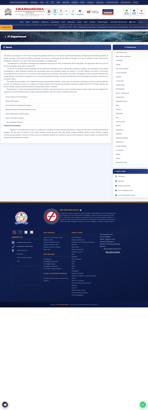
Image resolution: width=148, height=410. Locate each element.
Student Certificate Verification (18, 2)
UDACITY (74, 288)
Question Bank (120, 85)
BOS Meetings (120, 89)
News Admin (75, 247)
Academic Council (77, 252)
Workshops (119, 113)
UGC (73, 268)
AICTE (73, 261)
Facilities (92, 22)
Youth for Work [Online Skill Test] (81, 283)
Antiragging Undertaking (51, 266)
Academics (35, 22)
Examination (100, 2)
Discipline (74, 256)
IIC (47, 2)
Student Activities (121, 146)
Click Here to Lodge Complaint (52, 268)
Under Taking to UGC (107, 239)
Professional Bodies (122, 138)
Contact (135, 2)
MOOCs (118, 125)
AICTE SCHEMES (105, 237)
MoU (117, 105)
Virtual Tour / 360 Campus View (53, 237)
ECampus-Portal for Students (52, 247)
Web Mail (74, 244)
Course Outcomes (121, 72)
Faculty (118, 64)
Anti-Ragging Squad (49, 264)
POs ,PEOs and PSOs (122, 68)
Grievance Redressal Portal (51, 242)
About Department (121, 52)
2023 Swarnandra (62, 304)
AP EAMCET (75, 271)
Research (119, 134)
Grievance (90, 2)
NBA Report (34, 2)
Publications (120, 130)
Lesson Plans (120, 81)
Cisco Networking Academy (80, 292)
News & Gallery (126, 13)
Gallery (118, 158)
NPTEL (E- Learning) (78, 280)
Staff (85, 22)
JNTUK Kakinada (77, 259)
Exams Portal (134, 13)
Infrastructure (120, 97)
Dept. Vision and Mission (123, 56)
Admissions (45, 22)
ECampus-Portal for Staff (51, 244)
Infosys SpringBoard (78, 295)
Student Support (103, 22)
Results (141, 13)
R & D (63, 22)
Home (21, 22)
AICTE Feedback (76, 237)
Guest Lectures (120, 121)
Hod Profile (119, 60)
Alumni (83, 2)
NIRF (58, 2)
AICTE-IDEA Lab (125, 2)
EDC (52, 2)
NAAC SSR (66, 2)
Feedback (74, 2)
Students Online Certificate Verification (83, 242)
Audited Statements (107, 242)
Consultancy (120, 150)
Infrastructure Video (112, 2)
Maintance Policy (48, 240)
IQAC (42, 2)
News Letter (47, 249)
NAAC (73, 266)
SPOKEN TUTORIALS (78, 273)
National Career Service (79, 290)
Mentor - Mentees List (122, 93)
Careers (133, 22)
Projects (119, 109)
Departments (55, 22)
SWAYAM (74, 285)
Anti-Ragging (47, 259)
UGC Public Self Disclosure (118, 22)
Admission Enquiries (78, 249)
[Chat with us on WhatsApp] (143, 405)
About (28, 22)
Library (79, 22)
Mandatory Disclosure (78, 240)
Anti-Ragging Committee (51, 261)
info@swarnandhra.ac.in (24, 242)
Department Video (121, 162)
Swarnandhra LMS (106, 234)
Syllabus (119, 77)
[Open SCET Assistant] (5, 405)
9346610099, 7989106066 (25, 246)
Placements (71, 22)
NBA (73, 264)
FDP (117, 117)
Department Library (122, 101)
